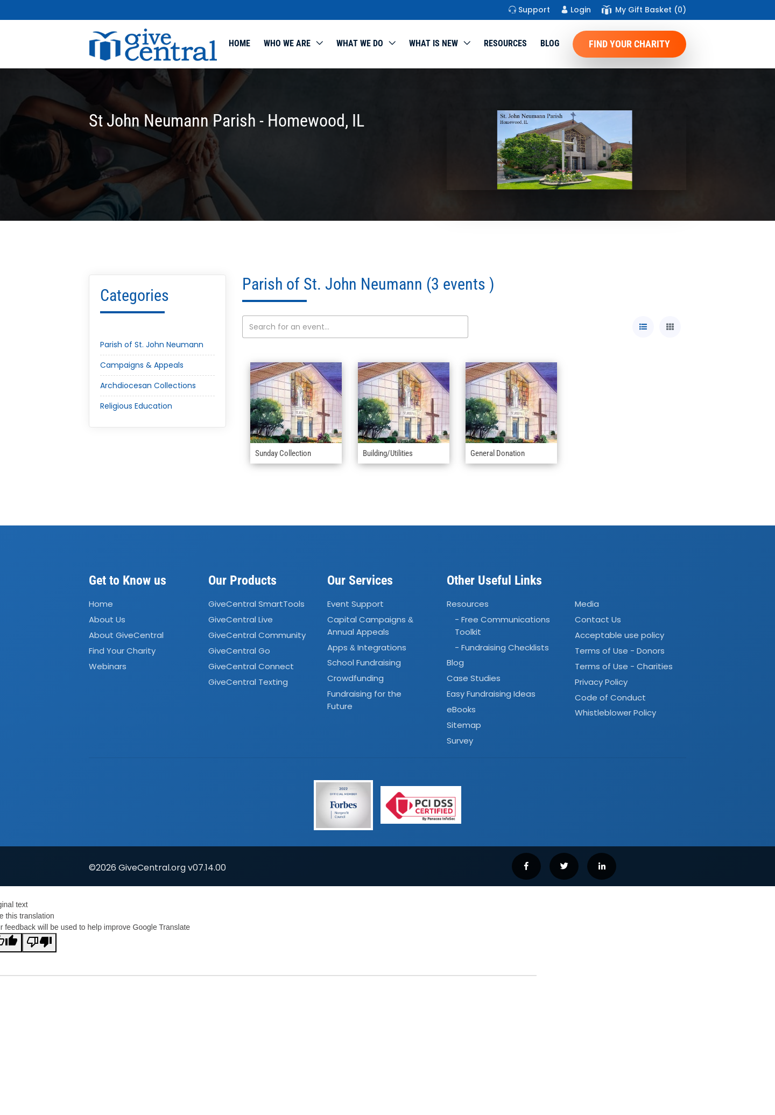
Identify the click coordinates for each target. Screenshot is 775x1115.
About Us (107, 619)
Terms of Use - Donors (620, 650)
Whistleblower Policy (615, 713)
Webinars (107, 666)
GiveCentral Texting (248, 682)
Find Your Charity (629, 44)
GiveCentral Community (257, 635)
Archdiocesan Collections (148, 385)
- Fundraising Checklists (502, 647)
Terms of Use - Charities (624, 666)
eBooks (461, 709)
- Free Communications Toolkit (502, 625)
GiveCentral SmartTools (256, 604)
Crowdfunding (355, 678)
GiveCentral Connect (251, 666)
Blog (549, 43)
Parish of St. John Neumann (151, 344)
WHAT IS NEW (433, 43)
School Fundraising (364, 663)
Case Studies (474, 678)
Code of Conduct (610, 697)
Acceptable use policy (619, 635)
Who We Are (287, 43)
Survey (460, 740)
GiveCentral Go (239, 650)
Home (239, 43)
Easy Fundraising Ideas (491, 693)
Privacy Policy (601, 682)
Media (587, 604)
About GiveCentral (126, 635)
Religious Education (136, 406)
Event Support (355, 604)
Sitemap (464, 725)
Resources (505, 43)
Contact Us (598, 619)
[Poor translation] (39, 942)
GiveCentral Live (240, 619)
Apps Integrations (366, 647)
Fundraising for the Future (364, 700)
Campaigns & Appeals (142, 365)
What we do (359, 43)
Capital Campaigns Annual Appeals (370, 625)
